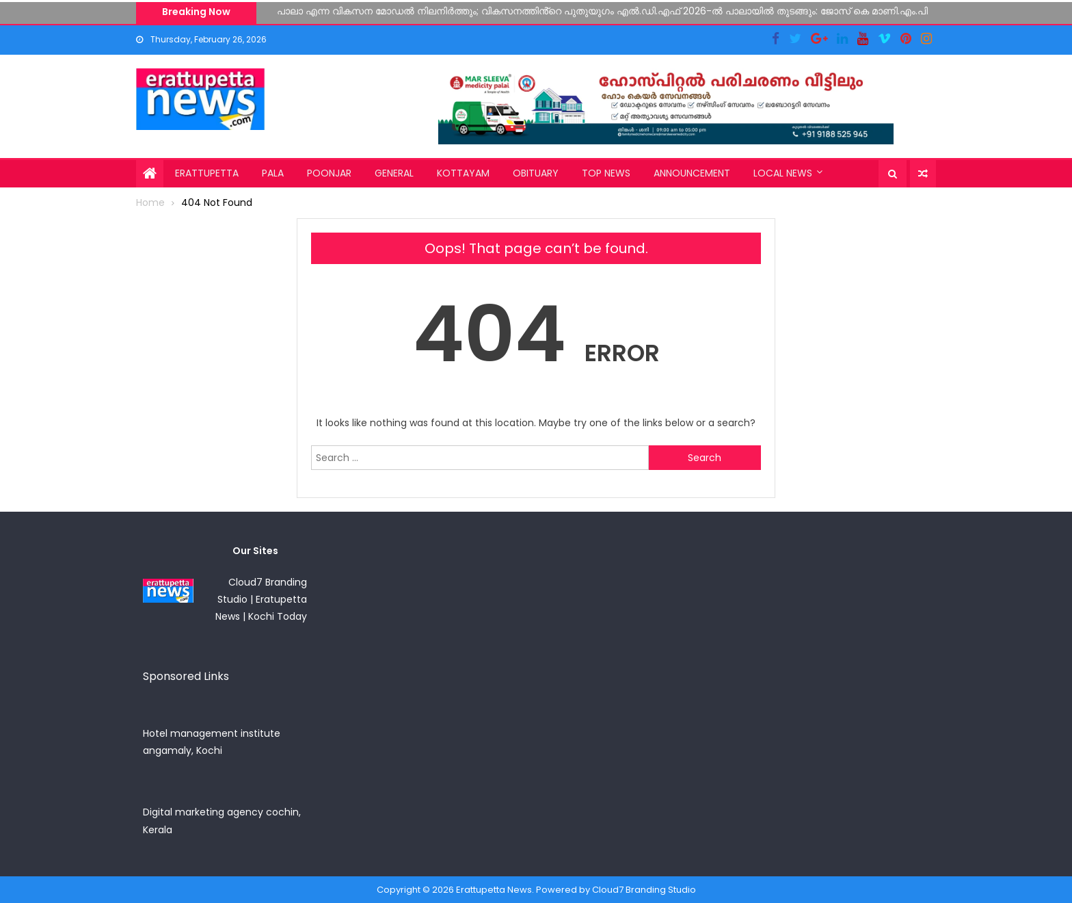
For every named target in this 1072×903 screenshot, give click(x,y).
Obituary (536, 173)
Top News (606, 173)
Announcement (692, 173)
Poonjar (329, 173)
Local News (782, 173)
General (394, 173)
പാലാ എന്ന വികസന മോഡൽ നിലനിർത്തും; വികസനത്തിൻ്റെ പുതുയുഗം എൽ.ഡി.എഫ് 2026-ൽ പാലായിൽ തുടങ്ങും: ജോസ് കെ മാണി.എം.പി (602, 11)
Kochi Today (277, 616)
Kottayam (463, 173)
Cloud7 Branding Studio (644, 889)
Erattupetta (207, 173)
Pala (273, 173)
